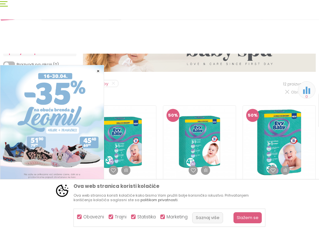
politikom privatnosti (159, 199)
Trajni (120, 216)
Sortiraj (236, 76)
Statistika (146, 216)
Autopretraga (206, 76)
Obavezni (93, 216)
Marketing (177, 216)
